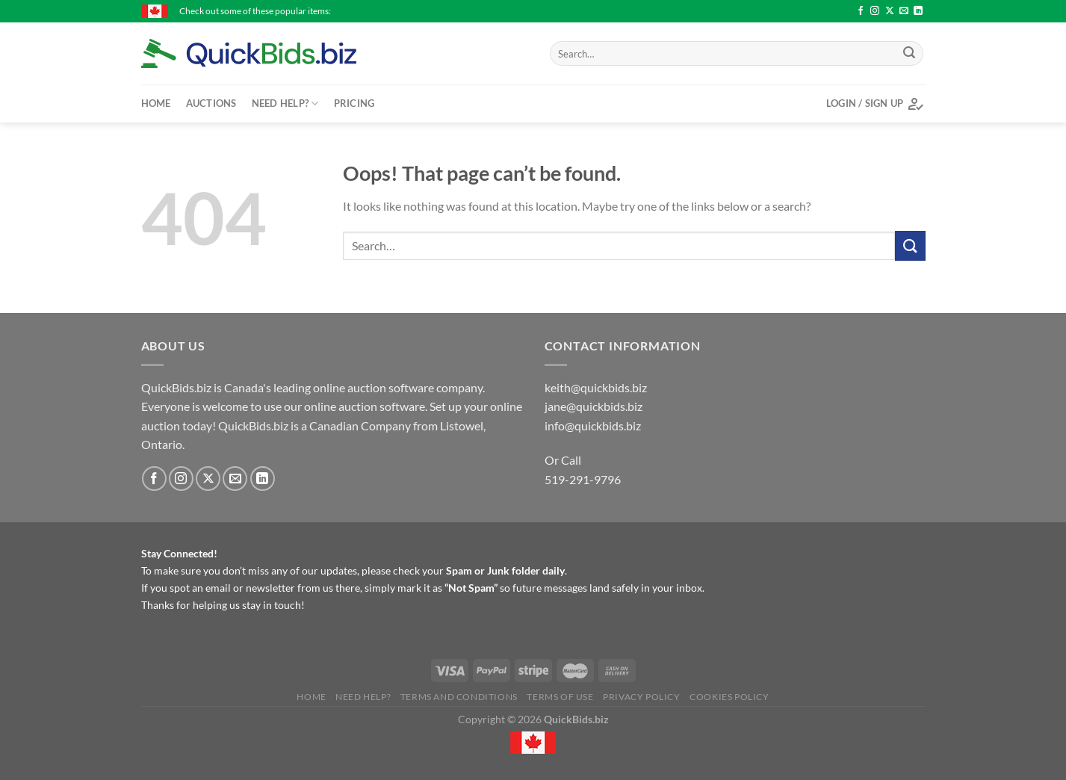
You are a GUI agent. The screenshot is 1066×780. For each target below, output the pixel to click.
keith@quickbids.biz (596, 387)
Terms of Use (560, 696)
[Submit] (909, 53)
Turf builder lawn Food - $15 (677, 10)
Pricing (354, 103)
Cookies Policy (729, 696)
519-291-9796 (583, 479)
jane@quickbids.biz (593, 406)
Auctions (211, 103)
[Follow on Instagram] (874, 11)
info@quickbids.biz (593, 425)
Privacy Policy (642, 696)
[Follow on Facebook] (860, 11)
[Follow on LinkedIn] (918, 11)
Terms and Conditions (459, 696)
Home (156, 103)
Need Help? (285, 103)
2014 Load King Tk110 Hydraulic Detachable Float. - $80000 (481, 10)
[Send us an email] (903, 11)
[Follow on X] (889, 11)
